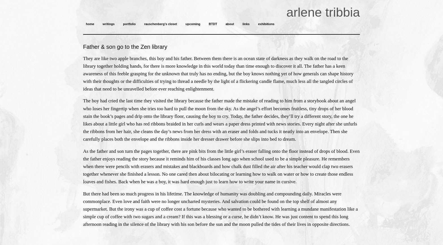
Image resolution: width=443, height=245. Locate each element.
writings (108, 24)
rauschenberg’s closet (160, 24)
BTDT (213, 24)
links (245, 24)
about (229, 24)
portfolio (129, 24)
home (90, 24)
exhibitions (266, 24)
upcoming (192, 24)
